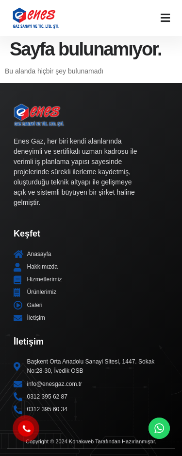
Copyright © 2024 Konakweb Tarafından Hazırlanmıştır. (91, 441)
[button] (165, 18)
